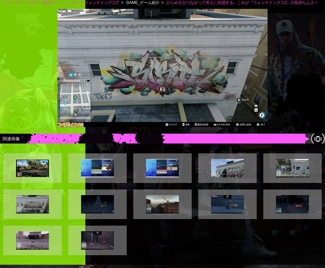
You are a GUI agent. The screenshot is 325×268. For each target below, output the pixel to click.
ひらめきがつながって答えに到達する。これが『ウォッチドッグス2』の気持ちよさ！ (242, 2)
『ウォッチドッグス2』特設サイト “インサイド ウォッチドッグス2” (59, 2)
